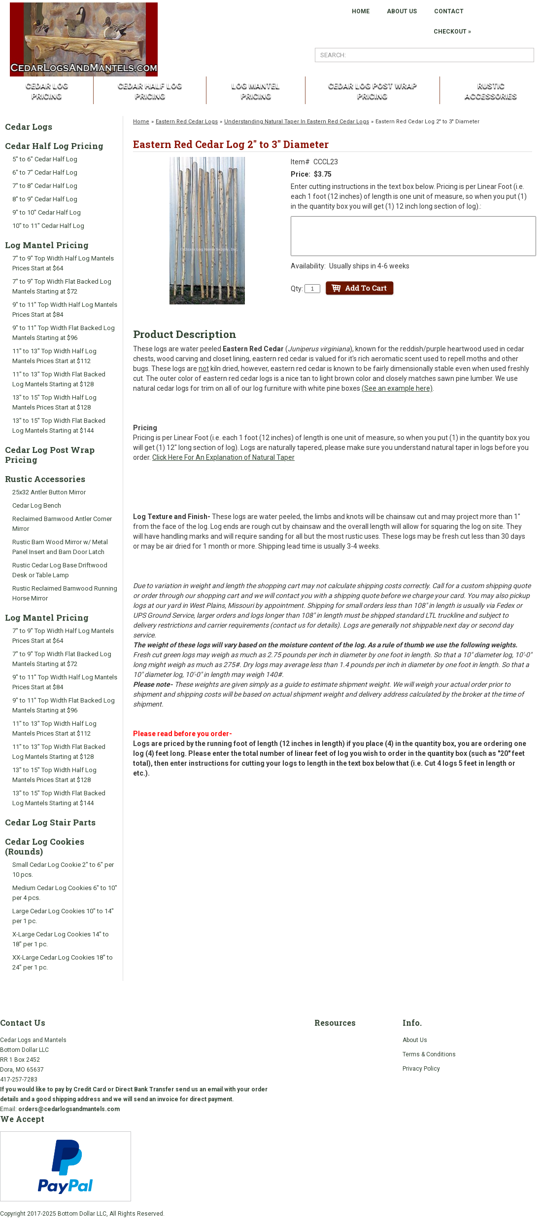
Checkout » (452, 31)
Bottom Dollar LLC (82, 1213)
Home (141, 121)
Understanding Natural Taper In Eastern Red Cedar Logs (296, 121)
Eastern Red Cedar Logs (187, 121)
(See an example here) (397, 388)
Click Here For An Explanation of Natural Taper (223, 457)
